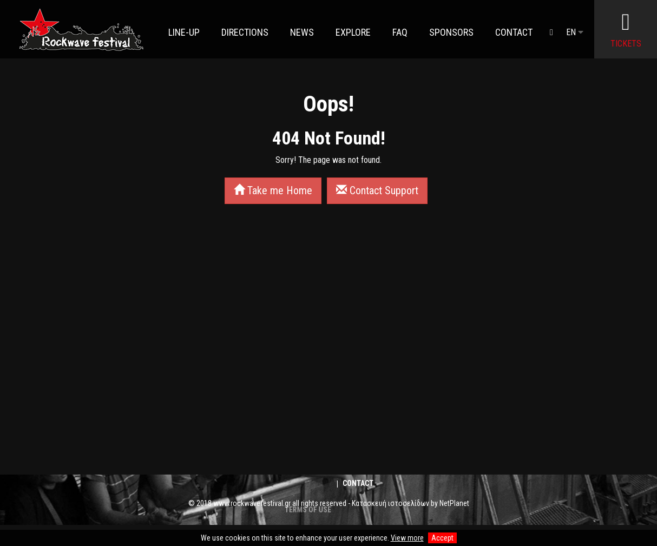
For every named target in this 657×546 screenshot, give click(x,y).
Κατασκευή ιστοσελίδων (390, 503)
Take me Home (273, 190)
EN (574, 32)
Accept (442, 538)
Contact (358, 483)
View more (407, 538)
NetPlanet (454, 503)
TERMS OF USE (307, 529)
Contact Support (377, 190)
